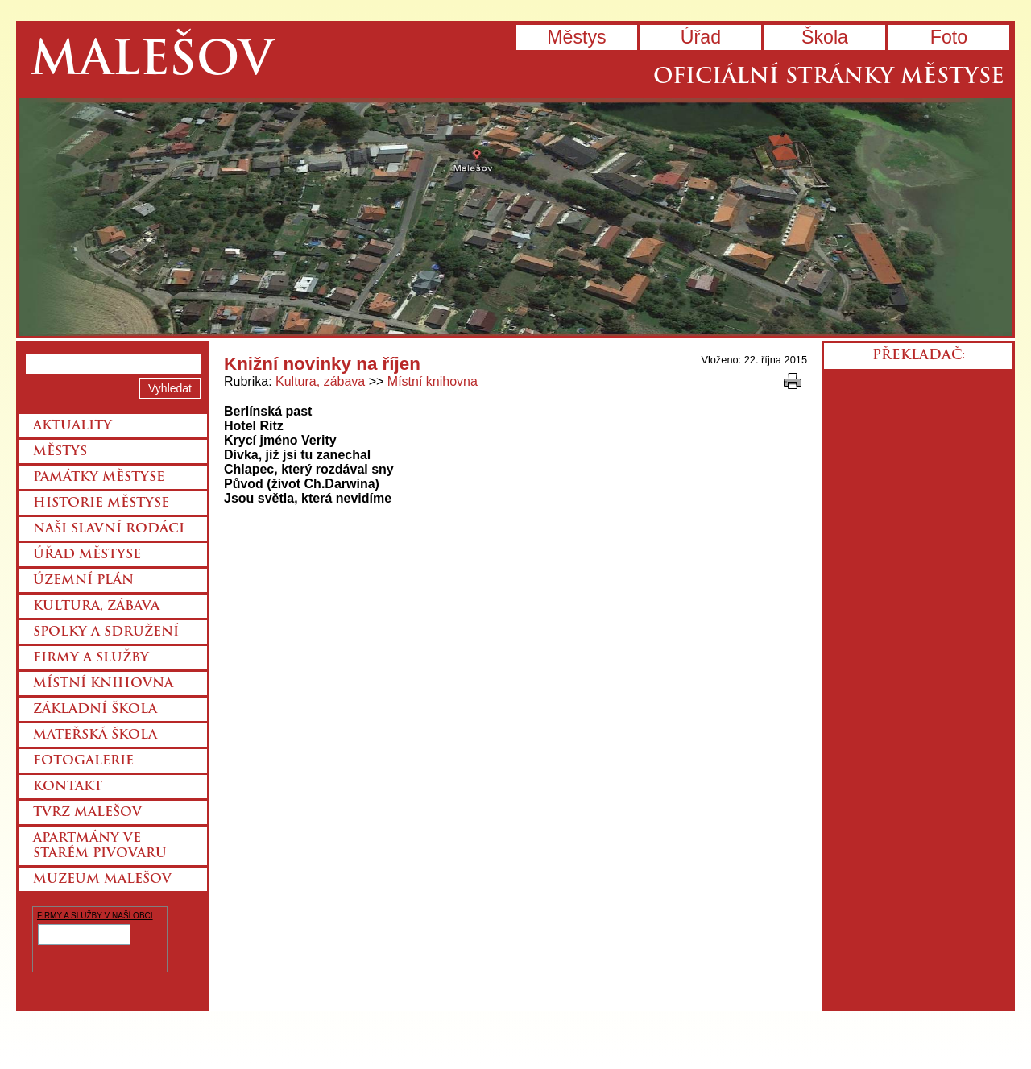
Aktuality (72, 426)
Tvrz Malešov (87, 812)
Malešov (152, 62)
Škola (824, 37)
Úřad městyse (87, 555)
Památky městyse (98, 477)
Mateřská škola (95, 735)
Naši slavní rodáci (108, 529)
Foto (948, 37)
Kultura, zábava (320, 381)
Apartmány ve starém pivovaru (100, 846)
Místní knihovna (432, 381)
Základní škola (95, 709)
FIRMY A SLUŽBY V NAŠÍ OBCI (95, 915)
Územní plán (83, 580)
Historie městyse (101, 503)
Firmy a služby (91, 658)
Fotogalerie (83, 761)
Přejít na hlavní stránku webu (515, 217)
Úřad (701, 37)
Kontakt (67, 787)
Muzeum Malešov (102, 879)
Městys (576, 37)
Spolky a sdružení (106, 632)
